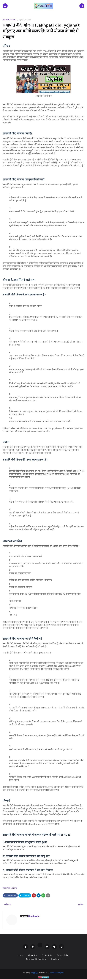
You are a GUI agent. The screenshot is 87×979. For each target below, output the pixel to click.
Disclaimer (56, 959)
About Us (32, 955)
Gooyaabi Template (57, 973)
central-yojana (9, 20)
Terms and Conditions (36, 959)
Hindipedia (33, 916)
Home (20, 955)
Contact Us (47, 955)
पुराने (80, 904)
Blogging (34, 973)
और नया (8, 904)
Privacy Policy (63, 955)
